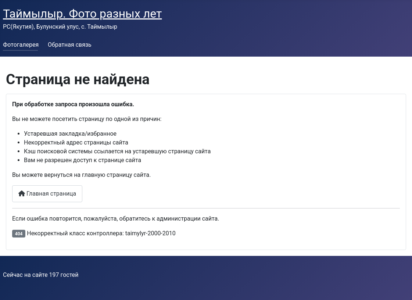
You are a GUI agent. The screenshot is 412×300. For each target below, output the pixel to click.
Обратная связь (70, 44)
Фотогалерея (21, 44)
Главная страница (47, 193)
